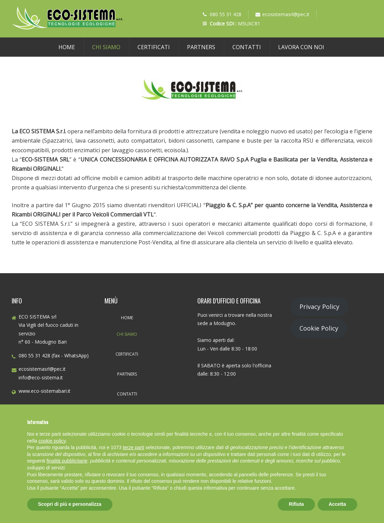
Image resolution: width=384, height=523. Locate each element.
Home (66, 47)
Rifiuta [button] (296, 504)
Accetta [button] (337, 504)
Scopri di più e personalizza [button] (69, 504)
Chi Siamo (106, 47)
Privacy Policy (319, 306)
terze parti (133, 447)
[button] (353, 420)
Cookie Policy (318, 328)
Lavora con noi (301, 47)
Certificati (154, 47)
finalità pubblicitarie (66, 461)
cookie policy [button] (52, 441)
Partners (201, 47)
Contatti (246, 47)
